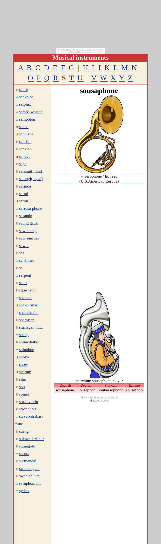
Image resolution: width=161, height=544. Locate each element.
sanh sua (26, 134)
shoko (24, 357)
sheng (24, 334)
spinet (24, 394)
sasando (25, 216)
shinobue (26, 349)
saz (21, 253)
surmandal (27, 461)
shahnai (25, 297)
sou (22, 387)
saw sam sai (29, 238)
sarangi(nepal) (31, 178)
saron (23, 201)
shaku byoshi (30, 305)
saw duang (28, 230)
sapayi (24, 156)
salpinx (25, 104)
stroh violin (28, 401)
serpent (25, 275)
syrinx (24, 490)
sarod (23, 193)
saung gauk (28, 223)
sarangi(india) (30, 171)
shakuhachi (28, 312)
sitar (22, 379)
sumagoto (27, 446)
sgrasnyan (27, 290)
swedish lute (29, 476)
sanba (24, 126)
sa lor (23, 89)
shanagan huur (31, 327)
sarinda (25, 186)
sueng (24, 431)
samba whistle (31, 112)
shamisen (26, 320)
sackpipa (26, 97)
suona (24, 453)
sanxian (25, 149)
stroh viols (27, 409)
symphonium (30, 483)
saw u (24, 245)
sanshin (25, 141)
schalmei (26, 260)
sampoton (27, 119)
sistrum (25, 372)
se (21, 268)
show (23, 364)
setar (23, 282)
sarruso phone (30, 208)
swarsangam (29, 468)
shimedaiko (28, 342)
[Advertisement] (99, 208)
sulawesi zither (31, 438)
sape (22, 164)
